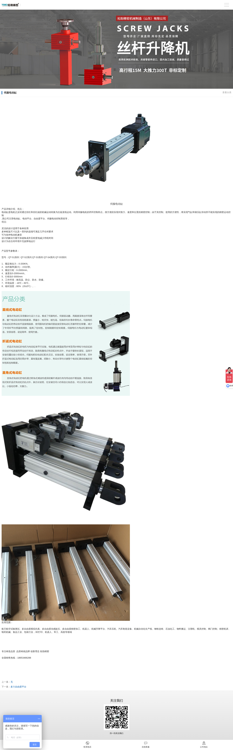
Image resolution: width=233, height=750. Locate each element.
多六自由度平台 (18, 686)
